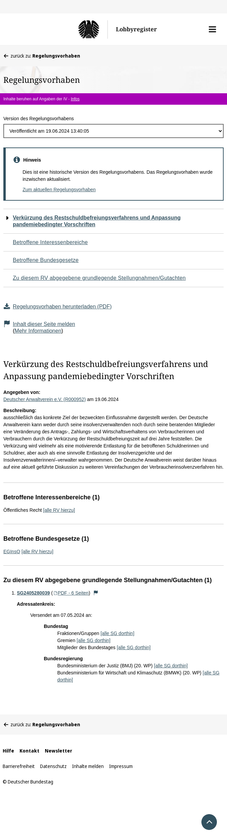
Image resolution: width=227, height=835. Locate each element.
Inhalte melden (88, 766)
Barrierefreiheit (19, 766)
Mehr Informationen (37, 331)
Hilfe (8, 750)
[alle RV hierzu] (59, 510)
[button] (212, 29)
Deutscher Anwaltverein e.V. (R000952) (44, 399)
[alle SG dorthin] (117, 633)
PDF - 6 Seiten (71, 593)
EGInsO (11, 551)
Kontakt (29, 750)
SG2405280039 (33, 593)
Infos (75, 99)
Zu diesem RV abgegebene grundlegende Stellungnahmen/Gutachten (99, 278)
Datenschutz (53, 766)
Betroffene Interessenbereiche (50, 242)
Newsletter (58, 750)
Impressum (121, 766)
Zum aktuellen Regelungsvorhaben (59, 189)
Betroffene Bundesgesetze (46, 260)
